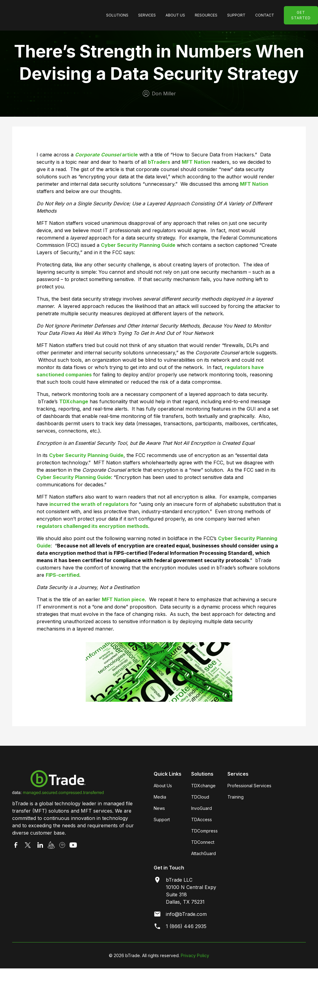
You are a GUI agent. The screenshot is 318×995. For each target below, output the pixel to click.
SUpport (236, 15)
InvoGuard (201, 808)
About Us (175, 15)
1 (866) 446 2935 (186, 926)
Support (162, 819)
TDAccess (201, 819)
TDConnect (202, 842)
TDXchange (203, 785)
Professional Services (249, 785)
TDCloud (200, 796)
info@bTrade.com (186, 914)
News (159, 808)
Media (160, 796)
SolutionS (117, 15)
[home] (55, 15)
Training (235, 796)
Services (147, 15)
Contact (264, 15)
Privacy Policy (195, 955)
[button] (117, 15)
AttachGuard (203, 853)
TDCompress (204, 830)
